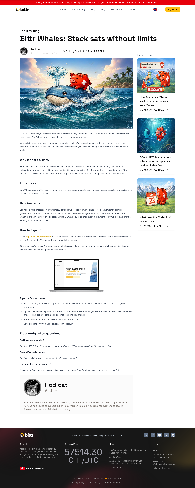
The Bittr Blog (29, 31)
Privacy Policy (78, 482)
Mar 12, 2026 (115, 467)
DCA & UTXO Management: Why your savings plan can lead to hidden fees (156, 161)
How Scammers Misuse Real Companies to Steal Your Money (154, 101)
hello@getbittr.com (162, 468)
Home (63, 9)
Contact (131, 9)
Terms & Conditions (113, 482)
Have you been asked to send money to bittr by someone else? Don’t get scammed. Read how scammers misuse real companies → (97, 2)
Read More (159, 110)
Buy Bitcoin (172, 9)
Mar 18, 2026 (115, 456)
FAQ (93, 9)
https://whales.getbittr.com (38, 236)
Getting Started (75, 51)
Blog (103, 9)
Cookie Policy (94, 482)
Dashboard (116, 9)
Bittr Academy (78, 9)
